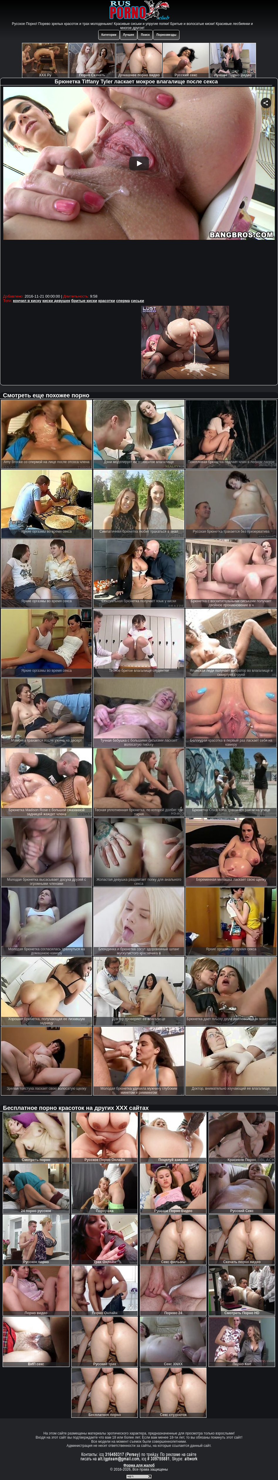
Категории (108, 34)
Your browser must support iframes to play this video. (139, 189)
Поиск (145, 34)
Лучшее (128, 34)
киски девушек (56, 300)
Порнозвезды (166, 34)
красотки (106, 300)
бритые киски (84, 300)
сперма (123, 300)
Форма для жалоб (139, 1465)
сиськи (137, 300)
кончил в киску (27, 300)
